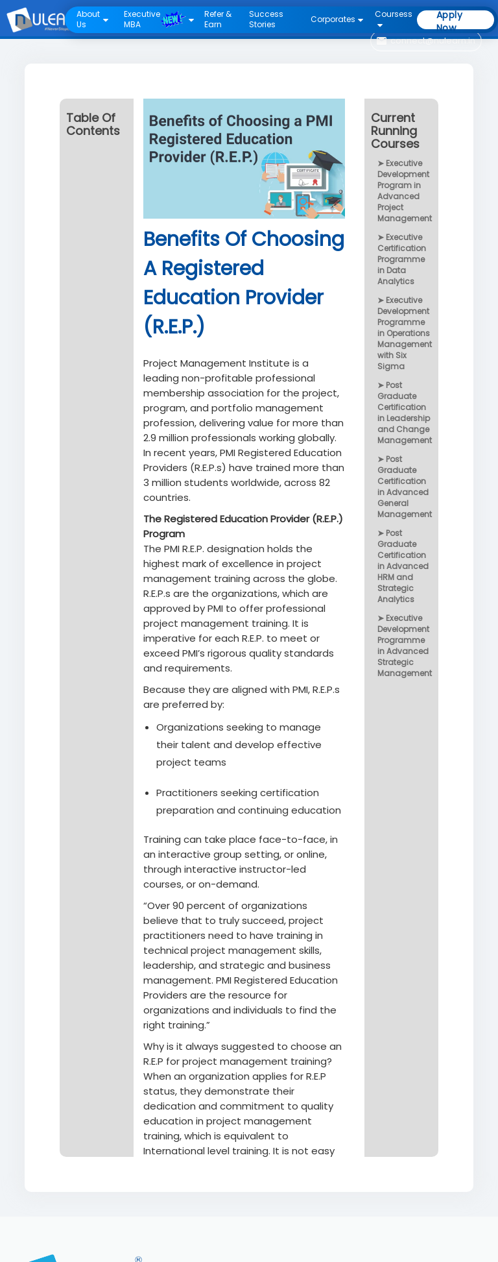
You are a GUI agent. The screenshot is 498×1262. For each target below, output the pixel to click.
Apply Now (449, 19)
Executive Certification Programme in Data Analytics (401, 259)
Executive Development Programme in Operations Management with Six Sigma (404, 333)
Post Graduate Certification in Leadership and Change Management (404, 413)
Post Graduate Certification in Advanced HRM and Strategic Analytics (403, 566)
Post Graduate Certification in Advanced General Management (404, 487)
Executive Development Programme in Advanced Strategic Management (404, 646)
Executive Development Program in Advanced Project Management (404, 191)
